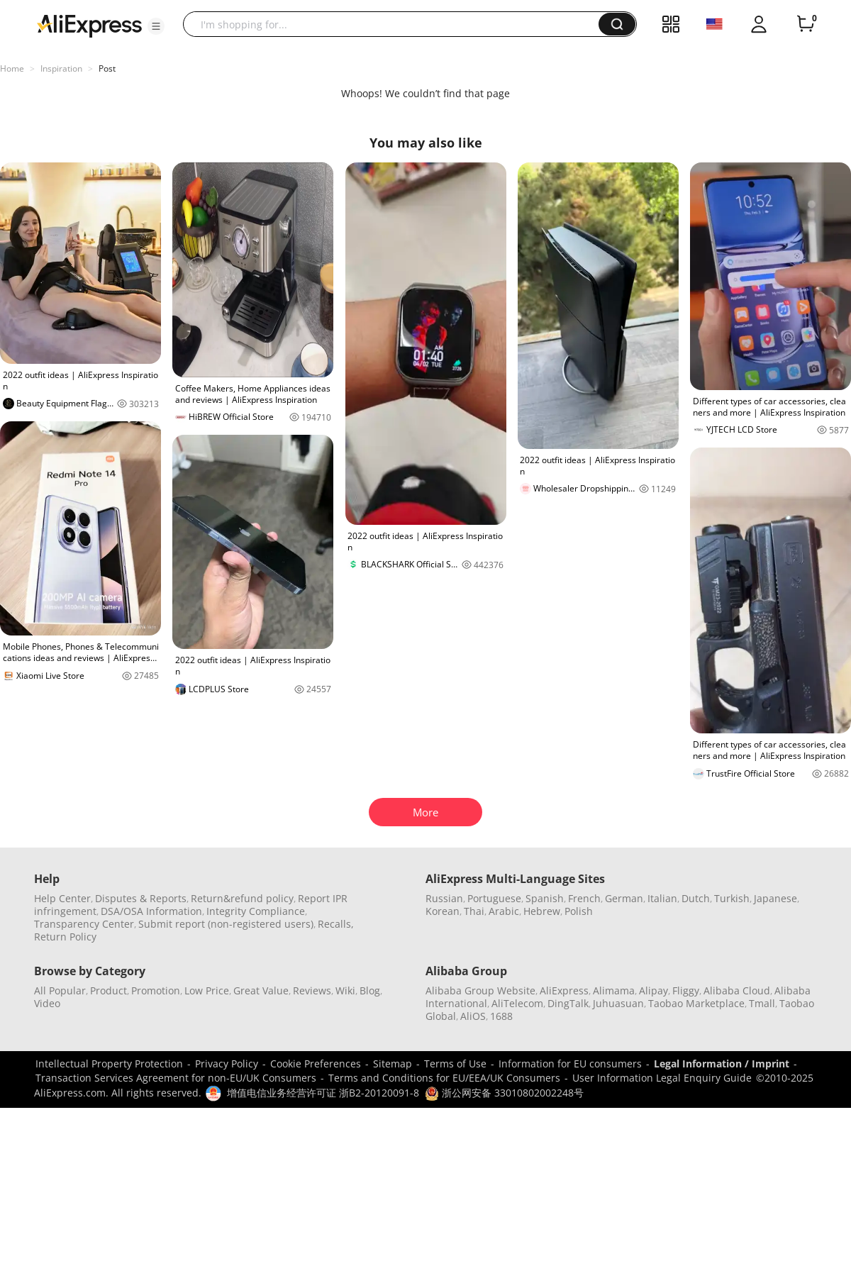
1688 (501, 1016)
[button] (156, 26)
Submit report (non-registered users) (225, 924)
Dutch (696, 898)
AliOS (473, 1016)
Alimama (614, 990)
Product (108, 990)
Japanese (775, 898)
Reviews (312, 990)
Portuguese (494, 898)
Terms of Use (455, 1063)
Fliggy (685, 990)
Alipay (653, 990)
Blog (370, 990)
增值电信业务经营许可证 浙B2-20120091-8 (323, 1092)
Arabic (504, 911)
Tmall (762, 1003)
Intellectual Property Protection (109, 1063)
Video (47, 1003)
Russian (444, 898)
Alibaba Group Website (480, 990)
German (624, 898)
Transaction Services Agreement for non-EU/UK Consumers (175, 1077)
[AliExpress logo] (89, 25)
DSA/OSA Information (151, 911)
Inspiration (61, 68)
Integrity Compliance (255, 911)
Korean (442, 911)
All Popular (60, 990)
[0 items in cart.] (805, 24)
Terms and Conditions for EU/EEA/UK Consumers (444, 1077)
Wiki (345, 990)
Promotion (155, 990)
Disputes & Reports (141, 898)
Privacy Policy (226, 1063)
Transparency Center (84, 924)
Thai (474, 911)
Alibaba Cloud (736, 990)
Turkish (732, 898)
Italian (662, 898)
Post (107, 68)
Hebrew (541, 911)
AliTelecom (517, 1003)
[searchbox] (396, 24)
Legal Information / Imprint (721, 1063)
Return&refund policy (242, 898)
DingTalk (568, 1003)
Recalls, (336, 924)
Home (12, 68)
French (584, 898)
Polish (578, 911)
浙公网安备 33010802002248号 (504, 1092)
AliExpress (564, 990)
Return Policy (65, 936)
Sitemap (392, 1063)
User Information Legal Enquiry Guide (662, 1077)
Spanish (544, 898)
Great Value (261, 990)
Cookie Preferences (315, 1063)
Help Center (62, 898)
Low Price (206, 990)
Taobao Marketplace (696, 1003)
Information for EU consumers (570, 1063)
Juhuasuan (618, 1003)
